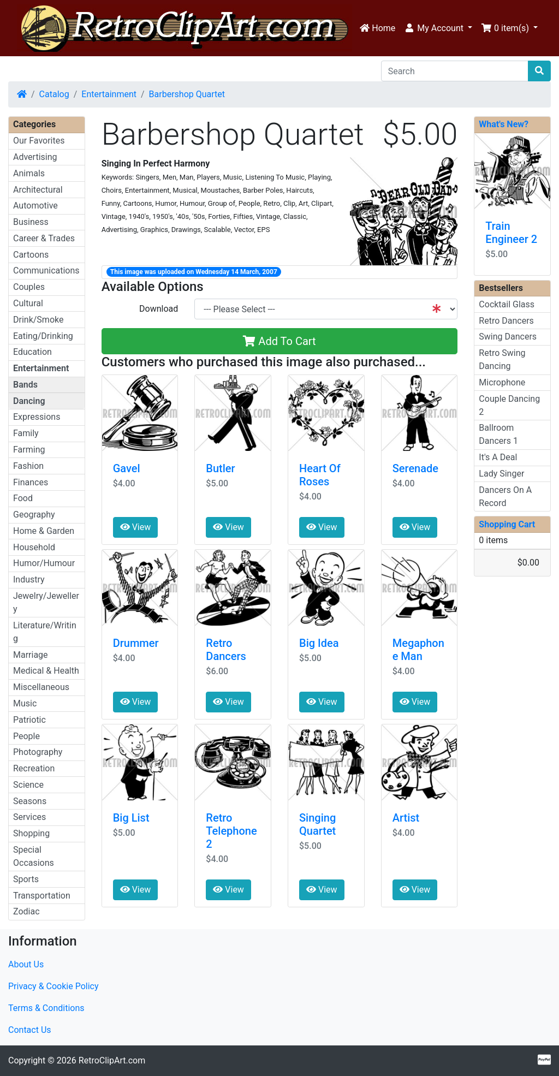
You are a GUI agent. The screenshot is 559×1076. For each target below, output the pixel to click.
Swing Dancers (508, 336)
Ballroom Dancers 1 (498, 434)
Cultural (28, 303)
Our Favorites (38, 140)
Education (32, 352)
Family (26, 433)
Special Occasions (33, 856)
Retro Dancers (226, 650)
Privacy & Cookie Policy (53, 986)
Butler (220, 468)
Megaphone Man (418, 650)
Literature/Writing (44, 632)
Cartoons (31, 254)
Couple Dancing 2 (509, 405)
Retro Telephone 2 (231, 831)
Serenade (415, 468)
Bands (25, 384)
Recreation (34, 768)
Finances (30, 482)
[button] (438, 28)
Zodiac (26, 911)
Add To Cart (279, 341)
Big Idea (318, 643)
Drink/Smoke (38, 319)
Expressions (36, 417)
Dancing (29, 401)
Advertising (35, 157)
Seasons (29, 801)
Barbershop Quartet (187, 94)
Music (25, 703)
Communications (46, 270)
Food (23, 498)
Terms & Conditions (46, 1008)
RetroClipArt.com (112, 1060)
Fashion (28, 466)
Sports (26, 879)
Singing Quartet (317, 824)
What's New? (503, 124)
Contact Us (29, 1030)
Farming (29, 449)
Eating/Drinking (43, 336)
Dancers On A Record (505, 496)
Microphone (502, 382)
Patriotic (29, 720)
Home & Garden (43, 531)
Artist (406, 817)
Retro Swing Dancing (502, 359)
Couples (29, 287)
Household (34, 547)
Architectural (38, 190)
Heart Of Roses (320, 475)
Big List (131, 817)
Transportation (41, 895)
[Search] (454, 71)
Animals (29, 173)
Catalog (54, 94)
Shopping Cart (507, 524)
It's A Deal (498, 457)
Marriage (30, 655)
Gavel (126, 468)
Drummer (136, 643)
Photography (37, 752)
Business (31, 222)
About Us (26, 964)
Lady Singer (501, 473)
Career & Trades (44, 238)
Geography (34, 514)
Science (28, 785)
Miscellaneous (41, 687)
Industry (29, 579)
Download (158, 309)
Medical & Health (46, 670)
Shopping (31, 833)
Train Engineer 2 (511, 232)
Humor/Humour (44, 563)
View (135, 527)
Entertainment (108, 94)
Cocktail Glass (506, 304)
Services (29, 817)
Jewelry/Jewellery (46, 602)
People (26, 736)
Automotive (35, 205)
